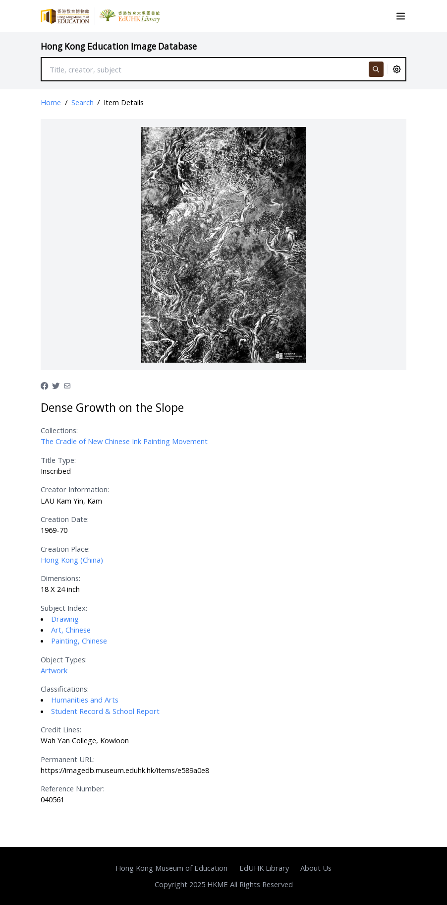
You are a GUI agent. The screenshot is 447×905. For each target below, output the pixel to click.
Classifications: (65, 689)
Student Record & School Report (105, 711)
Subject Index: (64, 608)
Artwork (54, 670)
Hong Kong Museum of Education (171, 868)
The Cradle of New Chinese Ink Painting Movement (124, 441)
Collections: (59, 430)
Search (82, 102)
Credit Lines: (61, 729)
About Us (316, 868)
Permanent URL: (68, 759)
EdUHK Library (264, 868)
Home (51, 102)
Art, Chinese (71, 630)
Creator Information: (75, 489)
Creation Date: (65, 519)
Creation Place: (65, 549)
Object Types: (64, 659)
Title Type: (58, 460)
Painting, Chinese (79, 641)
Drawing (65, 619)
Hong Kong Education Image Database (119, 46)
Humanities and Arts (84, 700)
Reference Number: (73, 788)
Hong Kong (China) (72, 560)
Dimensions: (60, 578)
